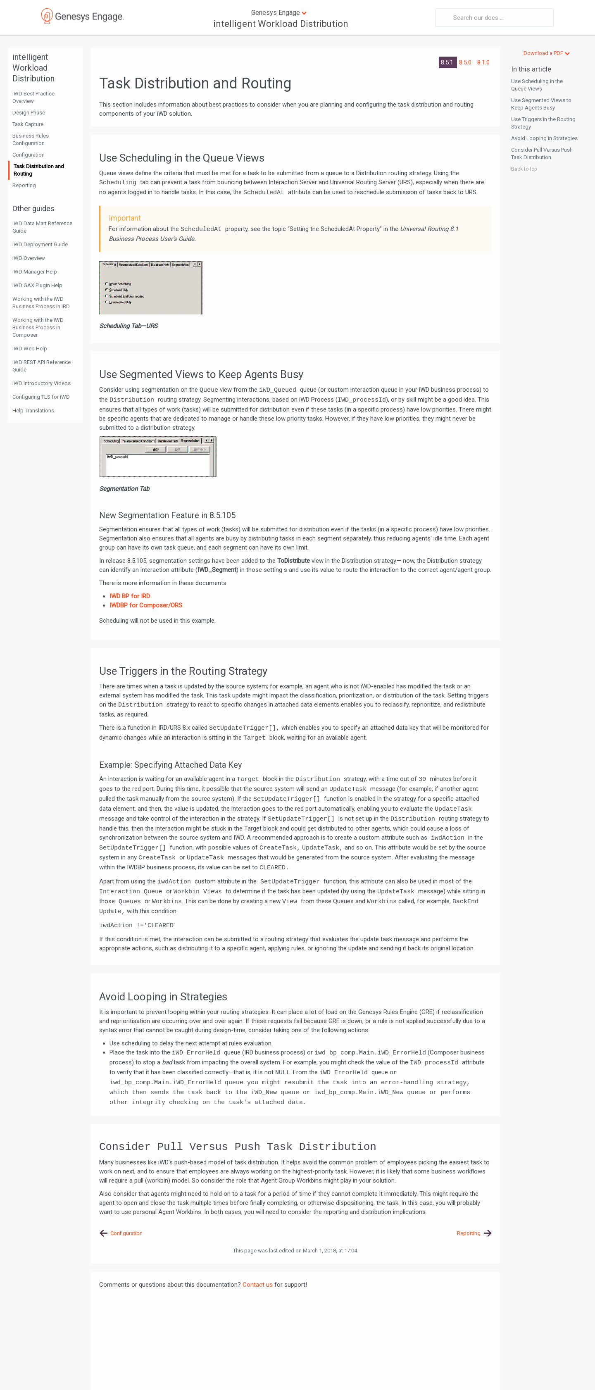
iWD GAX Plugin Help (37, 285)
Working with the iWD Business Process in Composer (38, 327)
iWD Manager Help (34, 272)
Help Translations (33, 410)
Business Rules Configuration (30, 139)
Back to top (524, 169)
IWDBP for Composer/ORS (145, 605)
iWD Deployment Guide (40, 244)
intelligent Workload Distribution (280, 24)
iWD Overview (28, 258)
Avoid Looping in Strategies (544, 138)
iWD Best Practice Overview (33, 97)
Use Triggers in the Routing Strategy (543, 123)
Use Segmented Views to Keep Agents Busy (541, 104)
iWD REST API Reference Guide (41, 366)
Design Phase (28, 112)
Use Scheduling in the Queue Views (537, 85)
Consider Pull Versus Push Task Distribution (542, 153)
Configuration (28, 155)
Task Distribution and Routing (39, 170)
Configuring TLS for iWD (41, 397)
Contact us (258, 1284)
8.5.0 (466, 62)
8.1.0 (483, 62)
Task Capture (27, 124)
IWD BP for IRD (129, 596)
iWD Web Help (29, 348)
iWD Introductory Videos (41, 383)
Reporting (24, 185)
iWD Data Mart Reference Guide (42, 227)
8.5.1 (448, 62)
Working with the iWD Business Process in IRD (41, 302)
